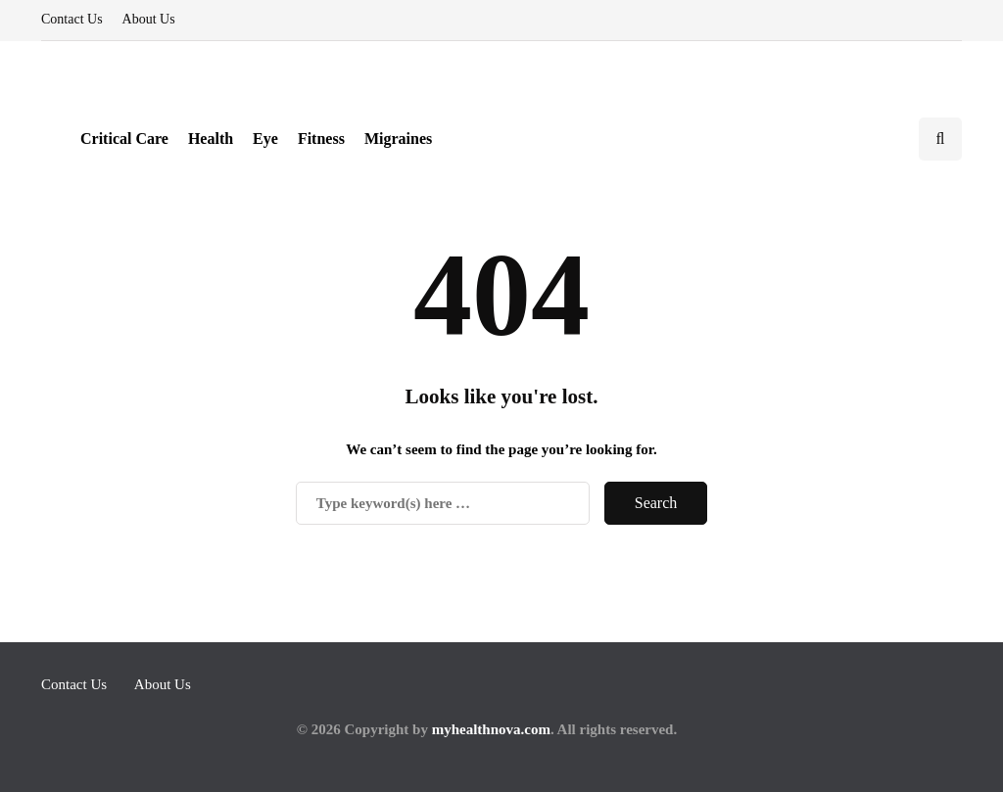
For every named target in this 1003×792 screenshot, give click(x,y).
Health (210, 138)
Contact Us (72, 19)
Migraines (398, 138)
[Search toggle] (940, 139)
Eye (265, 138)
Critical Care (124, 138)
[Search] (443, 503)
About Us (148, 19)
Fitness (321, 138)
